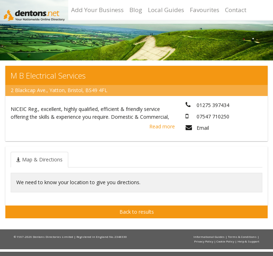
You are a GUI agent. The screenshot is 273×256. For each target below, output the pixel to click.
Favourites (204, 10)
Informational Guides (209, 237)
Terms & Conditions (242, 237)
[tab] (39, 159)
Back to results (136, 211)
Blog (135, 10)
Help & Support (248, 241)
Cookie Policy (225, 241)
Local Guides (166, 10)
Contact (235, 10)
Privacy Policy (204, 241)
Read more (162, 126)
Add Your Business (97, 10)
